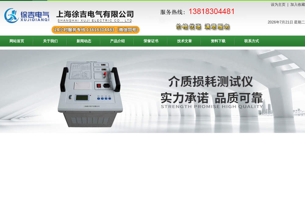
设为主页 (278, 4)
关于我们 (50, 41)
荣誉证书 (151, 41)
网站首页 (16, 41)
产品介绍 (117, 41)
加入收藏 (297, 4)
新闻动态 (84, 41)
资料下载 (218, 41)
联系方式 (251, 41)
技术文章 (184, 41)
